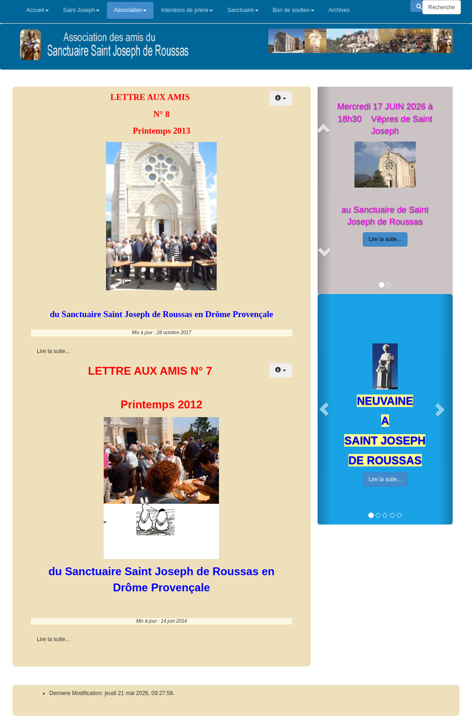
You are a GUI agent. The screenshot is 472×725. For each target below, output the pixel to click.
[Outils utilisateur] (280, 98)
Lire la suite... (385, 239)
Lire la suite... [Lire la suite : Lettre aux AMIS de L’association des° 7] (53, 639)
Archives (339, 10)
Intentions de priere (187, 10)
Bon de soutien (293, 10)
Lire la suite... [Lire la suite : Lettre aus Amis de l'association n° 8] (53, 351)
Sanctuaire (242, 10)
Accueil (37, 10)
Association (130, 10)
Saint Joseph (81, 10)
